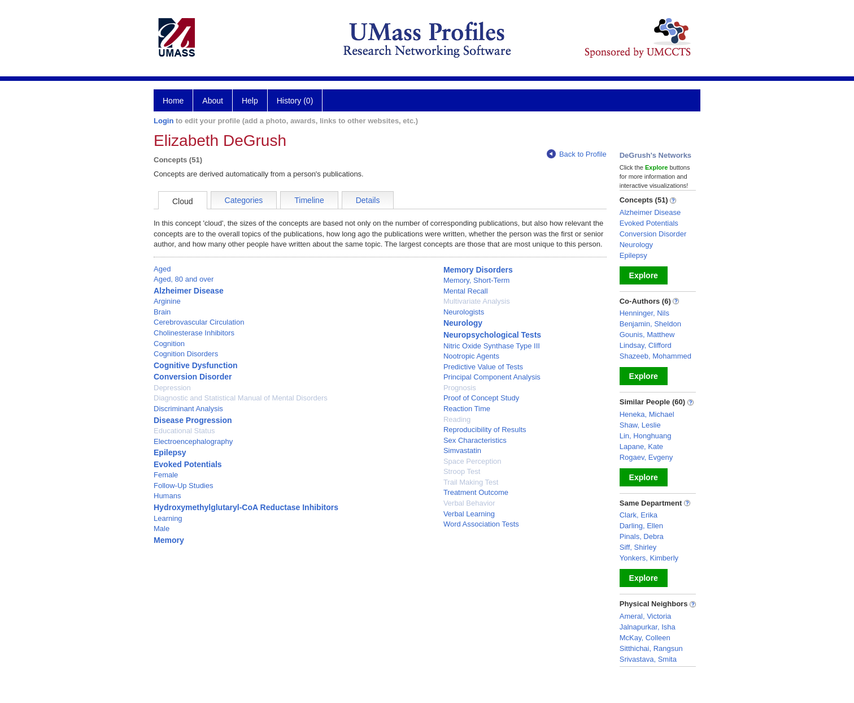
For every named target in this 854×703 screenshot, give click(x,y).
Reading (456, 419)
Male (161, 528)
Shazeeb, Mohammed (655, 356)
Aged (162, 269)
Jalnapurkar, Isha (648, 627)
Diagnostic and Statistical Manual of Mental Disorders (241, 398)
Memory (169, 540)
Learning (168, 518)
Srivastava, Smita (648, 659)
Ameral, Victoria (646, 616)
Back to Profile (577, 154)
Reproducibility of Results (484, 429)
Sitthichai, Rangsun (651, 648)
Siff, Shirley (638, 547)
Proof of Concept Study (481, 398)
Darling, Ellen (641, 525)
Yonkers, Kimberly (649, 558)
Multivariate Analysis (476, 301)
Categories (244, 200)
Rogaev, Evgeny (646, 457)
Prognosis (459, 387)
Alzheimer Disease (189, 290)
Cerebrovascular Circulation (199, 322)
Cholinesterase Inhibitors (194, 333)
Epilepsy (170, 452)
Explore (643, 275)
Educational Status (184, 430)
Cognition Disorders (186, 354)
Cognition (169, 343)
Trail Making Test (471, 482)
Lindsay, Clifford (646, 345)
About (212, 100)
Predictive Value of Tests (483, 367)
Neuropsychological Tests (492, 334)
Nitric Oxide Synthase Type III (491, 346)
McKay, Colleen (645, 637)
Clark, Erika (638, 515)
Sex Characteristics (475, 440)
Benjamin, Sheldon (650, 324)
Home (173, 100)
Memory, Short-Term (476, 280)
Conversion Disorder (193, 376)
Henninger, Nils (644, 313)
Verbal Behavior (469, 503)
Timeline (309, 200)
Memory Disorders (478, 269)
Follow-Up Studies (183, 485)
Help (250, 100)
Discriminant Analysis (188, 408)
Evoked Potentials (188, 464)
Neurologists (463, 312)
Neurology (462, 322)
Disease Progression (193, 420)
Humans (167, 495)
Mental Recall (465, 291)
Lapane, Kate (641, 446)
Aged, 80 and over (183, 279)
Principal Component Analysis (492, 377)
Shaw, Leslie (640, 425)
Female (166, 475)
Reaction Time (466, 408)
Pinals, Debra (642, 536)
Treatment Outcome (475, 492)
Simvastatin (462, 450)
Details (368, 200)
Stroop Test (462, 471)
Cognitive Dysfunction (196, 365)
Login (163, 121)
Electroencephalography (193, 441)
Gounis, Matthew (647, 334)
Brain (162, 312)
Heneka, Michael (647, 414)
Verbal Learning (469, 514)
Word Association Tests (481, 524)
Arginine (167, 301)
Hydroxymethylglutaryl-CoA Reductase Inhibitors (246, 507)
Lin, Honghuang (646, 436)
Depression (172, 387)
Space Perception (472, 461)
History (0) (295, 100)
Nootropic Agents (471, 356)
